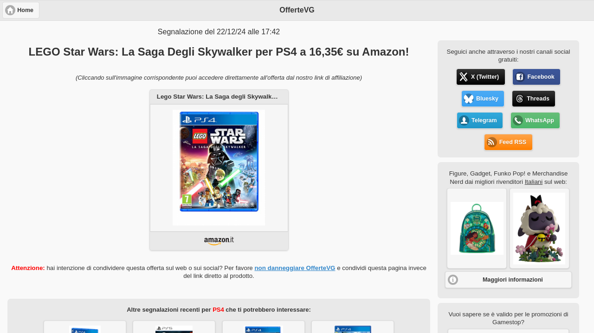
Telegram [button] (484, 120)
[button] (477, 228)
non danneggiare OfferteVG (294, 267)
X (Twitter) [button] (485, 77)
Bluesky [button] (487, 98)
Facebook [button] (540, 77)
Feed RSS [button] (512, 142)
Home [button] (25, 10)
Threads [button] (538, 98)
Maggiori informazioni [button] (513, 279)
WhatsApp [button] (539, 120)
